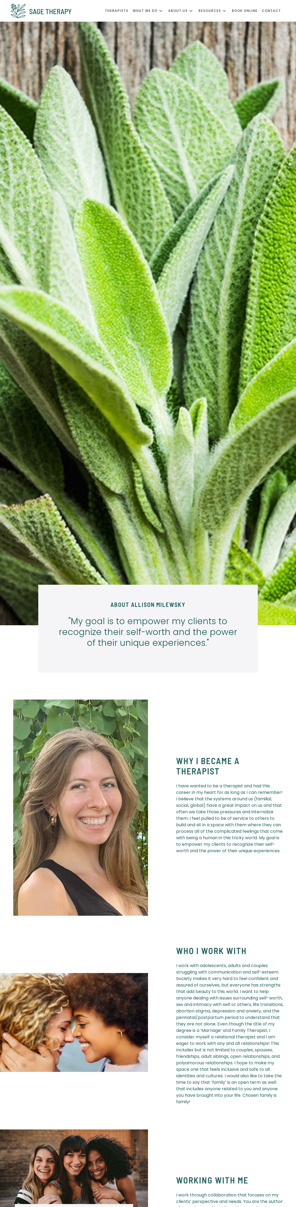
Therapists (116, 10)
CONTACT (271, 10)
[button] (150, 10)
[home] (58, 11)
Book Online (244, 10)
